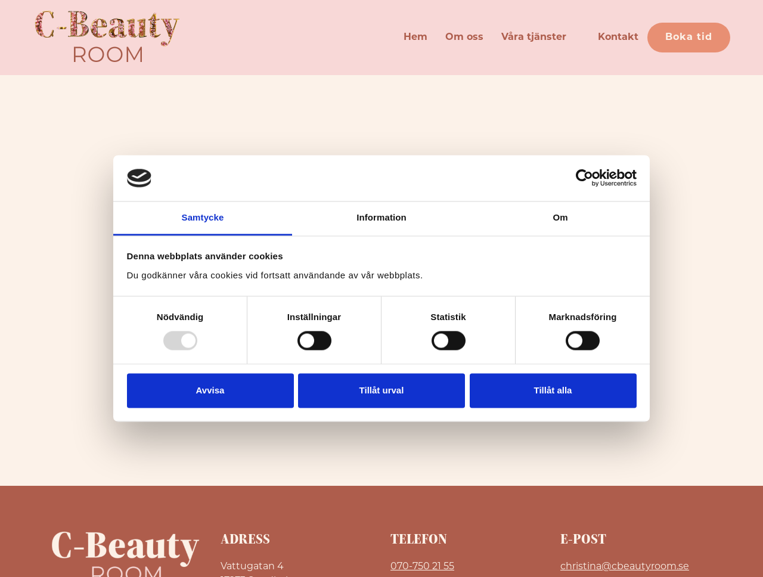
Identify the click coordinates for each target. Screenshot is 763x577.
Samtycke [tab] (203, 217)
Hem (415, 37)
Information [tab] (381, 217)
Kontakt (618, 37)
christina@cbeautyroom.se (624, 566)
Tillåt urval (381, 390)
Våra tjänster (533, 37)
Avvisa (210, 390)
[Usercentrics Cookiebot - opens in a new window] (584, 178)
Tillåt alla (553, 390)
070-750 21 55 (422, 566)
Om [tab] (560, 217)
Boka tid (688, 37)
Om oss (464, 37)
